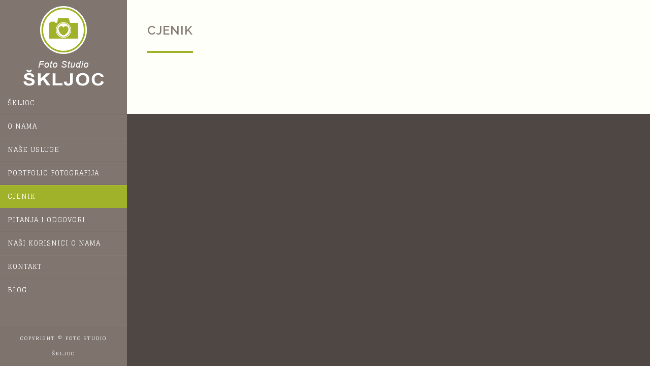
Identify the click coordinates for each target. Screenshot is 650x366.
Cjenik (22, 196)
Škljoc (21, 103)
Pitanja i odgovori (46, 220)
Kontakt (25, 266)
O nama (22, 126)
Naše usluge (33, 150)
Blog (17, 290)
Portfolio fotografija (53, 173)
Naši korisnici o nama (54, 243)
